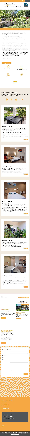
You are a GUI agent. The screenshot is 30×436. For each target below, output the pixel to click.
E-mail (3, 359)
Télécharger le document (6, 63)
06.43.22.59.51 (5, 405)
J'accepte (15, 434)
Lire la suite (3, 317)
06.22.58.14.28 (5, 408)
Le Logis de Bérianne (8, 401)
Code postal (4, 355)
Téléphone (4, 361)
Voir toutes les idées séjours (24, 297)
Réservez (27, 0)
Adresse (3, 353)
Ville (3, 357)
